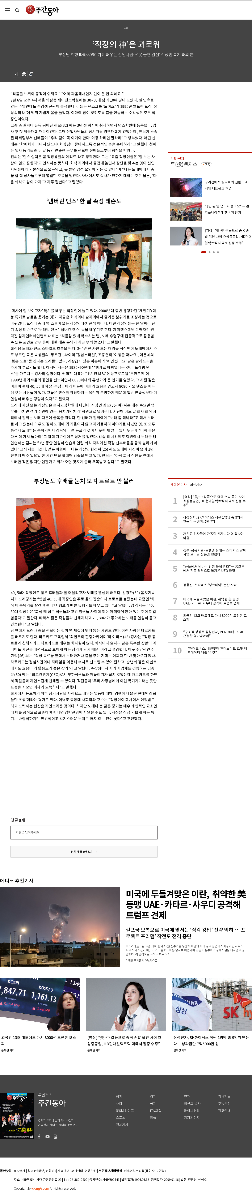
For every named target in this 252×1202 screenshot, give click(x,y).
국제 (153, 1104)
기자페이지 (192, 1118)
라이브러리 (192, 1111)
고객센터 (77, 1171)
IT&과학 (155, 1111)
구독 (207, 165)
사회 (119, 1104)
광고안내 (224, 1111)
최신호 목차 (192, 1104)
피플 (153, 1118)
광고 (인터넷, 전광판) (42, 1171)
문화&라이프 (125, 1111)
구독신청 (224, 1104)
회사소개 (20, 1171)
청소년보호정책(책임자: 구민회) (145, 1171)
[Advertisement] (73, 754)
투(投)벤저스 (184, 164)
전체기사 (122, 1125)
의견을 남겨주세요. (28, 832)
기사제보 (224, 1097)
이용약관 (91, 1171)
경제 (153, 1097)
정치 (119, 1097)
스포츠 (120, 1118)
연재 (187, 1097)
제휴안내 (63, 1171)
